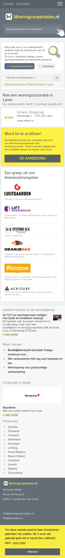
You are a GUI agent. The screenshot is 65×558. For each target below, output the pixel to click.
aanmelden (23, 3)
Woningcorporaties (20, 66)
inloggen (8, 3)
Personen (47, 66)
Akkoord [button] (32, 551)
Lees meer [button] (19, 542)
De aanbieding (32, 158)
